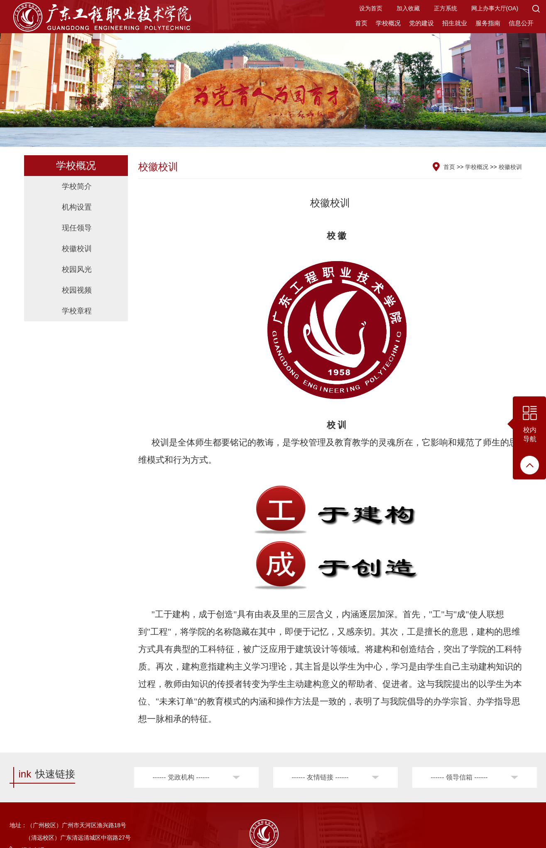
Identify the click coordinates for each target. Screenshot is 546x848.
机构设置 (77, 207)
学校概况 (388, 23)
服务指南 (487, 23)
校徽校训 (77, 248)
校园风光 (77, 269)
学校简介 (77, 186)
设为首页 (370, 8)
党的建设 (421, 23)
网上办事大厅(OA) (495, 8)
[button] (536, 8)
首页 (361, 23)
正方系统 (445, 8)
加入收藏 (408, 8)
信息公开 (521, 23)
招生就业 (454, 23)
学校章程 (77, 311)
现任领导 (77, 228)
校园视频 (77, 290)
